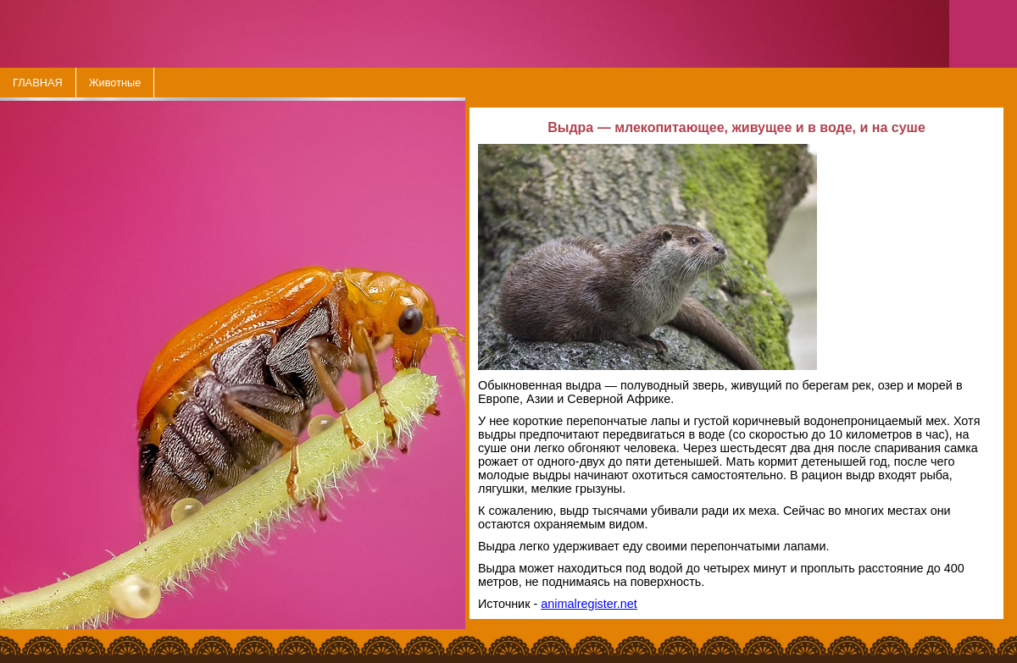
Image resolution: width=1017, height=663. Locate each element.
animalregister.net (589, 604)
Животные (115, 82)
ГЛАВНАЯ (38, 82)
